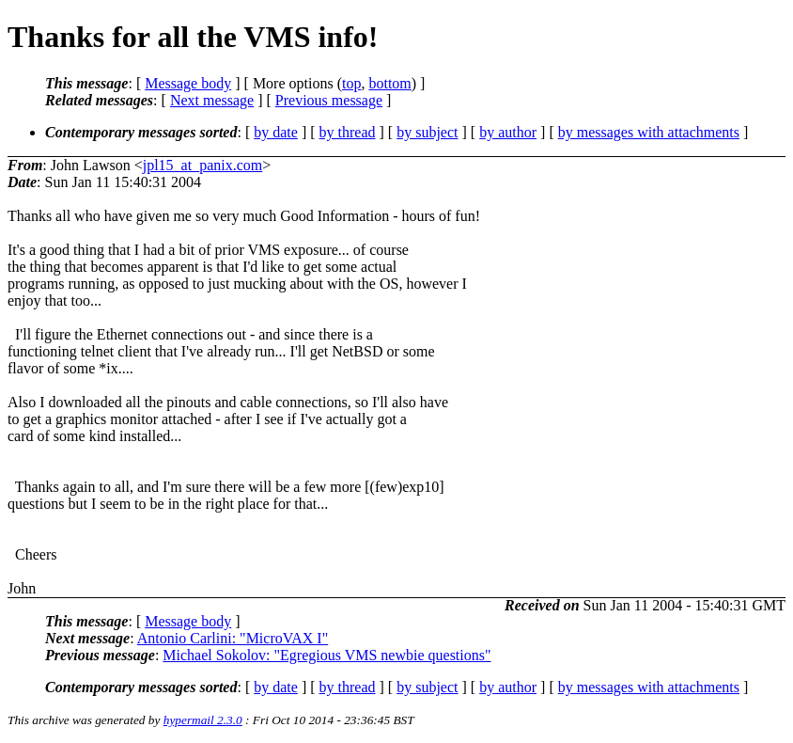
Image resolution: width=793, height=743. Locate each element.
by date (276, 132)
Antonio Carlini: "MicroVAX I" (232, 638)
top (351, 83)
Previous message (328, 100)
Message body (188, 83)
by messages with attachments (648, 132)
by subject (427, 132)
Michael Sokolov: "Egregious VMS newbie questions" (326, 655)
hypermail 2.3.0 (202, 720)
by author (507, 132)
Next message (212, 100)
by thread (347, 132)
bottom (389, 83)
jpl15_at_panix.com (203, 165)
